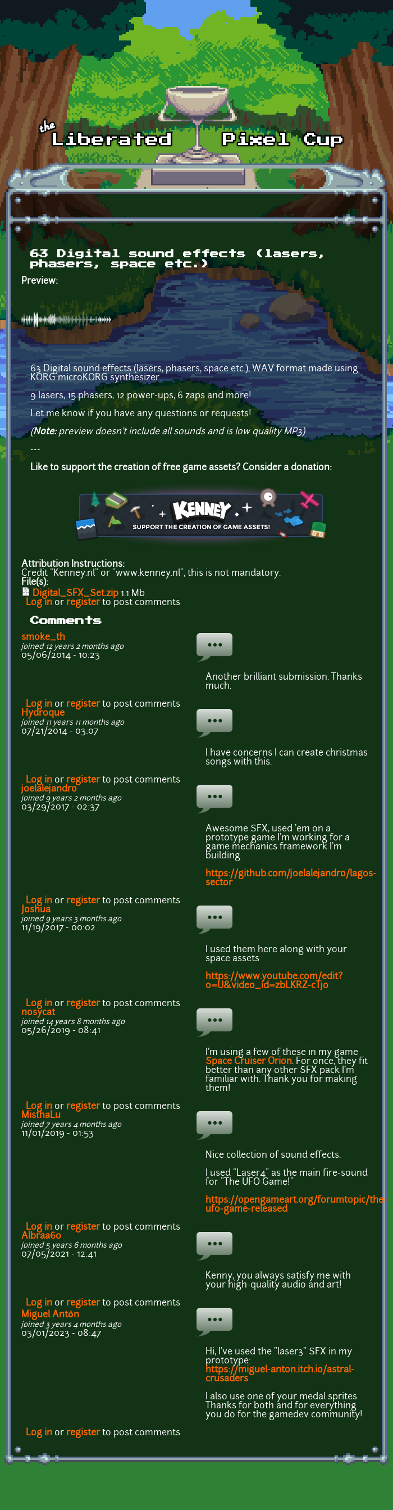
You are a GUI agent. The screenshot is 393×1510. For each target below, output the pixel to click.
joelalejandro (49, 789)
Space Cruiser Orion (248, 1061)
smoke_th (43, 637)
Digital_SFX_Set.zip (75, 593)
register (83, 602)
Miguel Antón (50, 1315)
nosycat (38, 1012)
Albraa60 (41, 1236)
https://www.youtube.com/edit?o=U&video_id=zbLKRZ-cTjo (273, 981)
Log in (39, 602)
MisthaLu (41, 1115)
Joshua (36, 910)
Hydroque (43, 713)
